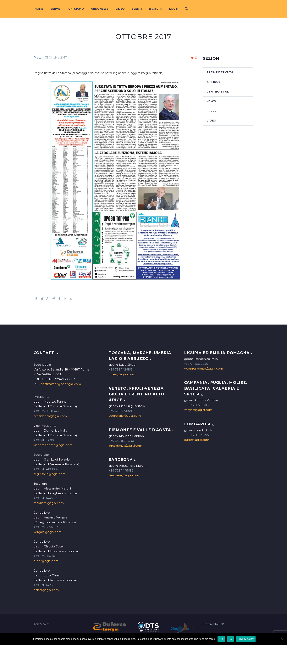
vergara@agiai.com (48, 532)
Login (173, 8)
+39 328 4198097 (46, 469)
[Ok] (282, 639)
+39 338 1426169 (45, 585)
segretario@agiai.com (49, 474)
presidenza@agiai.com (50, 416)
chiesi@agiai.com (46, 590)
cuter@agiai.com (46, 561)
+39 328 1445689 (46, 498)
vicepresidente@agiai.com (53, 445)
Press (37, 57)
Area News (99, 8)
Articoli (214, 82)
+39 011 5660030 (46, 440)
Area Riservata (220, 72)
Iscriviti (155, 8)
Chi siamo (76, 8)
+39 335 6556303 (46, 527)
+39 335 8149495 (46, 556)
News (211, 101)
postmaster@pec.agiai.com (61, 384)
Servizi (55, 8)
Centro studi (219, 91)
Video (120, 8)
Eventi (137, 8)
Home (39, 8)
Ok (221, 638)
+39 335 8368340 (46, 411)
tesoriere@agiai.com (49, 503)
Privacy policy (246, 638)
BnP (221, 624)
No (230, 638)
